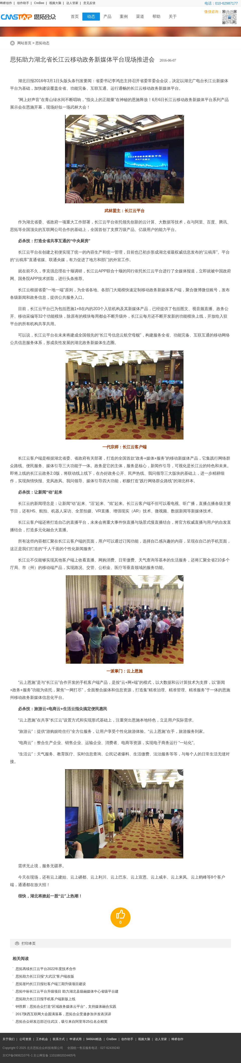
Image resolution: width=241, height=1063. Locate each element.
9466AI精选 (94, 1039)
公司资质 (25, 1039)
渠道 (140, 16)
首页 (75, 16)
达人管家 (72, 3)
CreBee (39, 3)
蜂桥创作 (6, 3)
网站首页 (24, 43)
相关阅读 (21, 958)
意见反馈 (89, 3)
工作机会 (42, 1039)
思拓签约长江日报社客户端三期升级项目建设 (51, 984)
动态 (91, 16)
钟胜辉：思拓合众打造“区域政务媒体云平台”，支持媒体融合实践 (66, 1006)
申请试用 (76, 1039)
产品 (107, 16)
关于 (173, 16)
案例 (124, 16)
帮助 (156, 16)
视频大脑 (55, 3)
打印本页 (25, 943)
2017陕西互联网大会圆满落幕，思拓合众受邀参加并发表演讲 (63, 1014)
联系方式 (59, 1039)
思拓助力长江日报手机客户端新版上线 (45, 999)
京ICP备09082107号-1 (18, 1055)
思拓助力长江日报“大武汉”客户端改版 (45, 976)
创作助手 (23, 3)
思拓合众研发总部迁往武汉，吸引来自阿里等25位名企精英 (61, 1022)
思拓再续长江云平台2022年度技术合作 (46, 969)
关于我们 (9, 1039)
